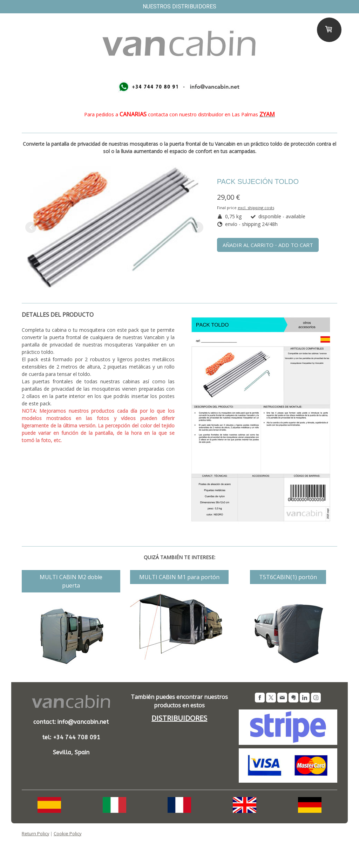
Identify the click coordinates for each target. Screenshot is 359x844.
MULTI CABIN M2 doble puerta (71, 581)
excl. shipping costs (256, 207)
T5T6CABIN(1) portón (288, 577)
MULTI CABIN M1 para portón (179, 577)
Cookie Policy (67, 833)
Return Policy (35, 833)
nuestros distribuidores (179, 6)
